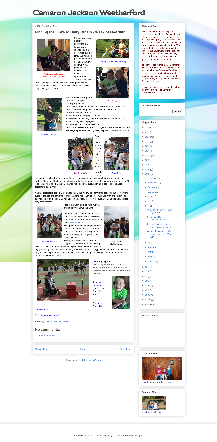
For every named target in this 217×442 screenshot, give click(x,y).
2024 (147, 136)
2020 (147, 155)
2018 (147, 164)
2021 (147, 150)
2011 (147, 285)
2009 (148, 294)
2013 (147, 276)
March (151, 251)
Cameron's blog (161, 31)
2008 (147, 299)
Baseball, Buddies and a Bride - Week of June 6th (160, 225)
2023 (147, 141)
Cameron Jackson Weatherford (88, 13)
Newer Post (41, 349)
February (152, 256)
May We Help (76, 222)
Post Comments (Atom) (90, 360)
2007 (147, 304)
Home (83, 349)
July (150, 201)
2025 (147, 132)
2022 (147, 146)
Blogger (138, 435)
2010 (147, 290)
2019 (147, 160)
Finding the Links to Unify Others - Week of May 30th (159, 234)
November (153, 182)
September (153, 192)
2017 (147, 169)
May (150, 242)
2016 (147, 174)
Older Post (125, 349)
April (150, 247)
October (152, 187)
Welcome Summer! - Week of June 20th (160, 211)
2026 (147, 127)
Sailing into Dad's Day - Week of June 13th (158, 218)
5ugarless (117, 435)
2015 (147, 267)
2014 (147, 271)
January (152, 261)
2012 (147, 280)
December (153, 178)
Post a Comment (47, 335)
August (151, 196)
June (150, 205)
